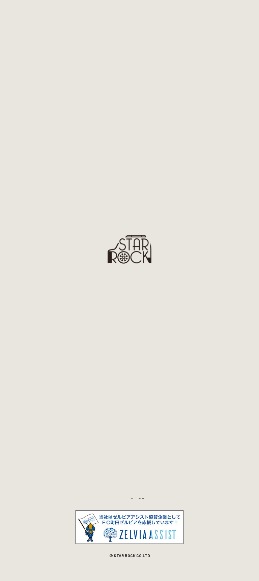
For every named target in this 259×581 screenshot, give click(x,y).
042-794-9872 (115, 490)
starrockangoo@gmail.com (136, 496)
